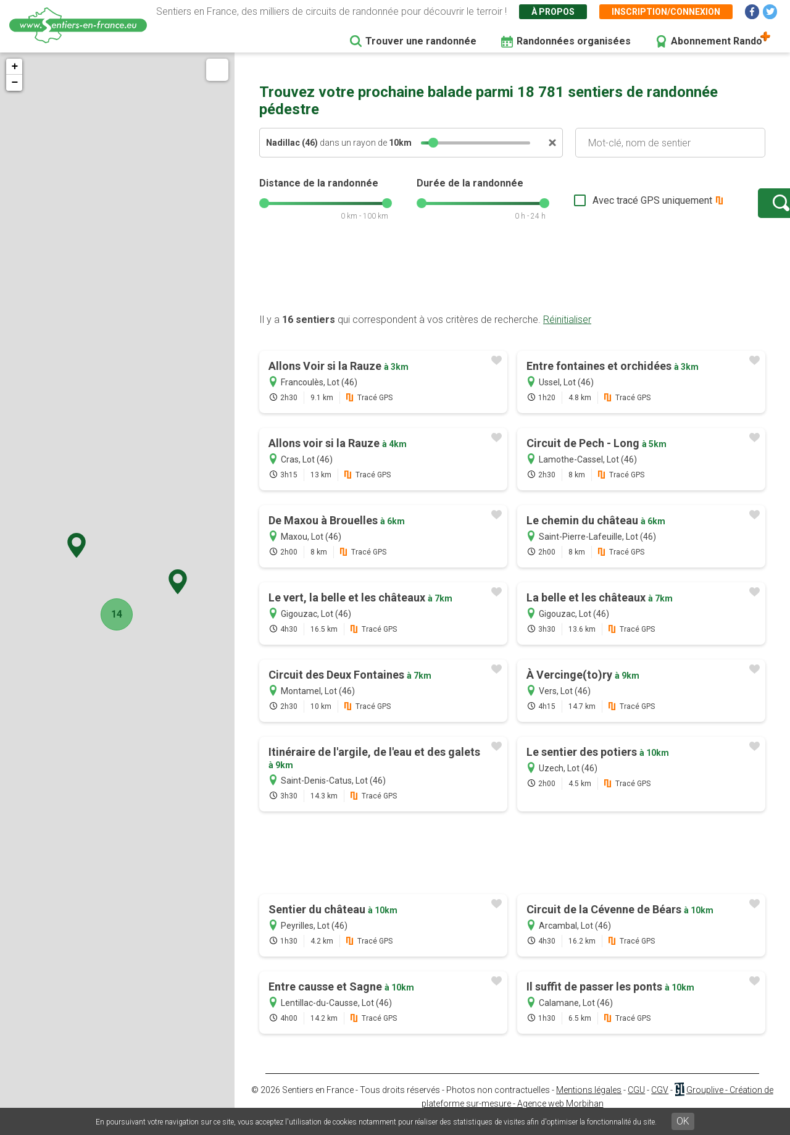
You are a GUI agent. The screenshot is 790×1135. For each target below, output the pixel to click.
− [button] (14, 82)
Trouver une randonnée (420, 41)
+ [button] (14, 66)
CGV (659, 1102)
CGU (636, 1102)
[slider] (433, 143)
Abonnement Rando (716, 41)
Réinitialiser (567, 332)
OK (682, 1121)
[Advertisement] (512, 286)
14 (114, 614)
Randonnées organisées (574, 41)
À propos (553, 12)
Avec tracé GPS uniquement (614, 206)
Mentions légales (589, 1102)
